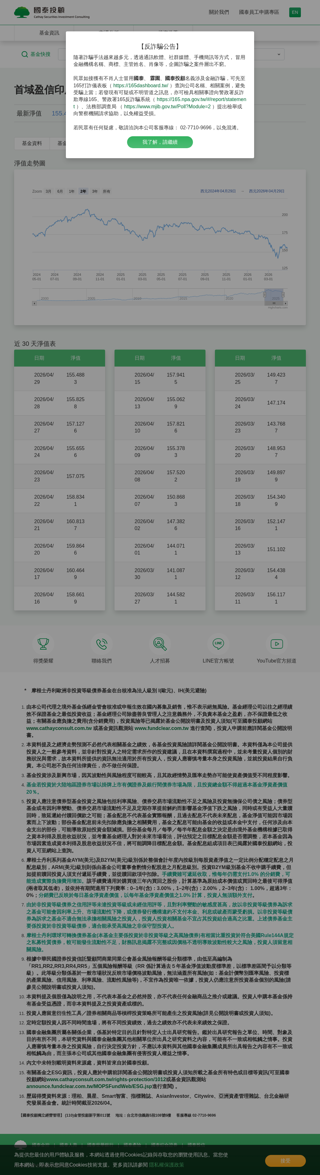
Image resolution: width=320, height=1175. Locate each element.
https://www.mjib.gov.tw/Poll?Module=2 (167, 106)
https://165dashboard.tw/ (140, 85)
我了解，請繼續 (160, 142)
